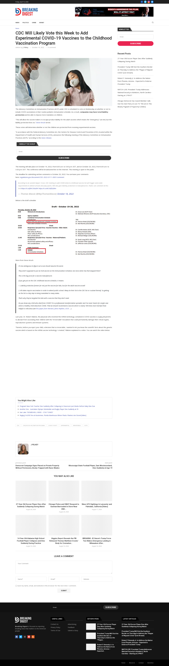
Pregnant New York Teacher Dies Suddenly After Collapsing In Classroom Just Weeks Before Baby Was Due (57, 406)
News (17, 22)
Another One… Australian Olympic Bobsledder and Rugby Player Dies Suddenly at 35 (49, 409)
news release (46, 138)
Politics (26, 22)
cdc (18, 425)
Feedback (71, 627)
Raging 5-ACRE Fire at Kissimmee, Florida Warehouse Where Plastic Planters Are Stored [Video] (53, 415)
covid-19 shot (52, 425)
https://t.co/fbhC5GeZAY (29, 188)
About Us (132, 663)
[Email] (152, 2)
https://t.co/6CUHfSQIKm (47, 188)
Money (41, 22)
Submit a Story (73, 630)
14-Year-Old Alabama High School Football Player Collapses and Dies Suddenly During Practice (31, 540)
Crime (34, 22)
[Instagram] (148, 2)
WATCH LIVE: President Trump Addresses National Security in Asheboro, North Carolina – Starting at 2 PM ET (135, 92)
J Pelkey (25, 47)
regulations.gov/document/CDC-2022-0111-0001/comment (42, 177)
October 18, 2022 (65, 193)
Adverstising (72, 624)
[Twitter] (145, 2)
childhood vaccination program (34, 425)
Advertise (150, 663)
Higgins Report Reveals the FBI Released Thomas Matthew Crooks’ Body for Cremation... (63, 540)
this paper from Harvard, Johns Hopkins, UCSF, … (53, 308)
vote (86, 425)
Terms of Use (55, 630)
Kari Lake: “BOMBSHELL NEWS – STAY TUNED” (36, 412)
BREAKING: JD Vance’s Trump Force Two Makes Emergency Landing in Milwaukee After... (97, 540)
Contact (141, 663)
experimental (65, 425)
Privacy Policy (55, 627)
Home (123, 663)
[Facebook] (142, 2)
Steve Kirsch (40, 122)
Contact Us (54, 624)
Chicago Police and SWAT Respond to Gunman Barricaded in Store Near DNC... (64, 506)
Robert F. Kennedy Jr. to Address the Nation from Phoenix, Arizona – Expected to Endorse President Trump (134, 81)
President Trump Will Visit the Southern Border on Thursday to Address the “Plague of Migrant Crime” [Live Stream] (135, 70)
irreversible (77, 425)
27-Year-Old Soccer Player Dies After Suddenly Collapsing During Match (106, 626)
